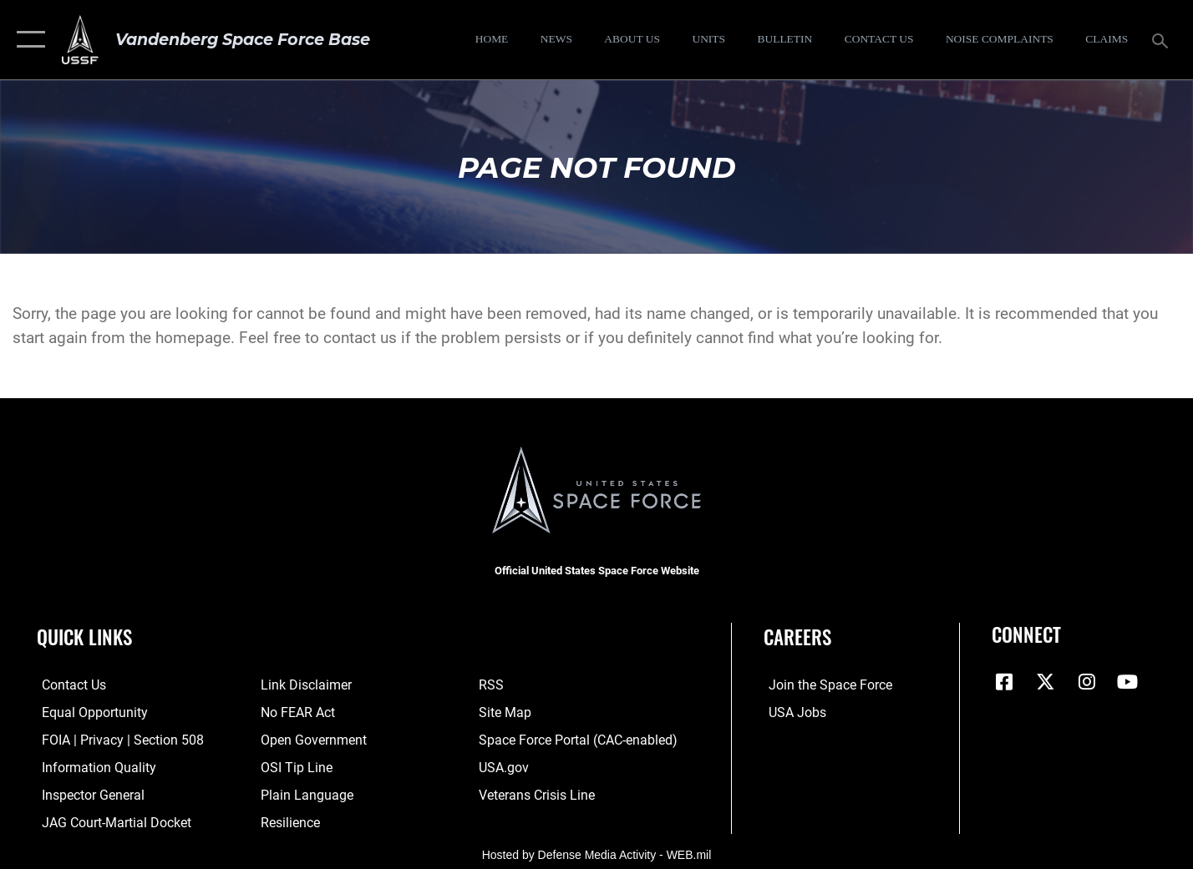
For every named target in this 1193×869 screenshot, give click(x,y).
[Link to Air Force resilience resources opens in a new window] (288, 821)
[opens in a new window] (999, 39)
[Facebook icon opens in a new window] (1004, 682)
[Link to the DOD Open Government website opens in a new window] (308, 739)
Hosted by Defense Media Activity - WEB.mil (597, 852)
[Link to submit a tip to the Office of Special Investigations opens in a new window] (292, 767)
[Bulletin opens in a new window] (785, 39)
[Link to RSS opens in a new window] (491, 685)
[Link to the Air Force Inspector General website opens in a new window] (86, 794)
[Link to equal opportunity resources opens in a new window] (86, 712)
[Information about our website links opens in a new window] (302, 685)
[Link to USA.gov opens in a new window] (504, 767)
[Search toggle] (1162, 39)
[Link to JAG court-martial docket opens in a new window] (108, 821)
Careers (797, 637)
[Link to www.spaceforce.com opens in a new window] (822, 685)
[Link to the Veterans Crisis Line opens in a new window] (536, 794)
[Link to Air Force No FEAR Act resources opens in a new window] (295, 712)
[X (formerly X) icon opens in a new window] (1045, 682)
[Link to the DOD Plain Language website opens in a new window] (301, 794)
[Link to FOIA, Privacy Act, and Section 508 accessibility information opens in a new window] (113, 739)
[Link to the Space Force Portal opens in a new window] (575, 739)
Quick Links (84, 637)
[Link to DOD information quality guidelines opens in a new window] (90, 767)
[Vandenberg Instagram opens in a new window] (1086, 682)
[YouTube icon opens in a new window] (1127, 682)
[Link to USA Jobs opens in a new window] (791, 712)
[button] (27, 39)
